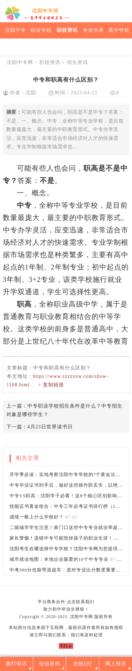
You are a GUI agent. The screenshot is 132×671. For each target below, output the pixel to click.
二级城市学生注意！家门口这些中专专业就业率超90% (68, 527)
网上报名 (115, 663)
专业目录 (93, 30)
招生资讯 (77, 62)
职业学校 (41, 30)
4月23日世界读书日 (50, 426)
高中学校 (119, 30)
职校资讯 (67, 30)
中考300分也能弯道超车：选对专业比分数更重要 (63, 569)
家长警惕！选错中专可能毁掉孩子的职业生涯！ (62, 538)
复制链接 (53, 384)
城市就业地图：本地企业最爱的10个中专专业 (59, 559)
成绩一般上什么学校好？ (37, 516)
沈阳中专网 (20, 62)
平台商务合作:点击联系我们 (66, 601)
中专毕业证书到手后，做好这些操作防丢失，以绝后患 (69, 485)
